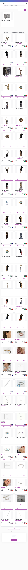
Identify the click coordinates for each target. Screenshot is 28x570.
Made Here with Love (3, 339)
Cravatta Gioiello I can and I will (5, 124)
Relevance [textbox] (20, 10)
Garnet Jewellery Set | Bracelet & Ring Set (20, 371)
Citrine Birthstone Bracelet (18, 470)
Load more (14, 528)
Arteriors (2, 21)
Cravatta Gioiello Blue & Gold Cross (5, 256)
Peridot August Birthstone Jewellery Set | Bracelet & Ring (6, 421)
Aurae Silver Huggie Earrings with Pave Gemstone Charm (20, 503)
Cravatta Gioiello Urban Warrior (5, 75)
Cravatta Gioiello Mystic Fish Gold (19, 124)
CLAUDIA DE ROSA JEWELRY (4, 43)
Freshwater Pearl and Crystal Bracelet (20, 453)
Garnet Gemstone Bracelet (4, 470)
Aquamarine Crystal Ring (4, 437)
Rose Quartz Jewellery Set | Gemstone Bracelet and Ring (7, 372)
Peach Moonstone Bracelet (18, 338)
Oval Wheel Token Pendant (18, 519)
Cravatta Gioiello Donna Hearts (19, 256)
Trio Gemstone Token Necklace (5, 519)
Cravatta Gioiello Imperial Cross (5, 108)
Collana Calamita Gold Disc (18, 42)
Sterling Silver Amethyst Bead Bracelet (20, 437)
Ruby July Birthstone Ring (4, 486)
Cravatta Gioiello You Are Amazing (19, 289)
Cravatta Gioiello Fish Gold (18, 190)
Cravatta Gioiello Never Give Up (5, 223)
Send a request (14, 539)
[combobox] (21, 10)
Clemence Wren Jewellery (18, 504)
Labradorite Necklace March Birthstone (6, 404)
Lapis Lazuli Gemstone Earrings (5, 338)
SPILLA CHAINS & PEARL (4, 42)
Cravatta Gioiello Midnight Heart (5, 141)
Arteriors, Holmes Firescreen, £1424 (5, 20)
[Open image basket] (26, 5)
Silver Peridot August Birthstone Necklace (20, 404)
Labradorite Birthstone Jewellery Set (5, 453)
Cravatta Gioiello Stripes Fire (18, 322)
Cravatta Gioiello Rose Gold (18, 75)
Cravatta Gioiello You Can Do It (19, 157)
